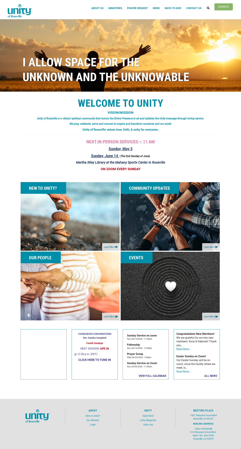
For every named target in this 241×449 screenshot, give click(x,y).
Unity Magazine (148, 420)
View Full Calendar (152, 375)
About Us (97, 8)
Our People (40, 257)
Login (93, 424)
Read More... (183, 349)
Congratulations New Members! (195, 333)
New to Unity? (43, 188)
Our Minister (93, 420)
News (156, 8)
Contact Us (194, 8)
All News (210, 375)
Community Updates (149, 188)
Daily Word (148, 415)
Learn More (109, 247)
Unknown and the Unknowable (106, 76)
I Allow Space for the (81, 62)
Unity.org (148, 424)
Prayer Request (137, 8)
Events (136, 257)
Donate (223, 7)
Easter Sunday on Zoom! (191, 356)
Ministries (115, 8)
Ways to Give (173, 8)
